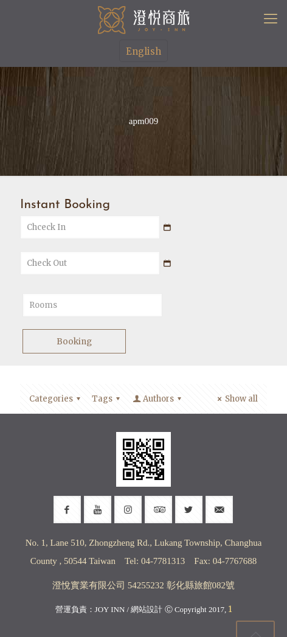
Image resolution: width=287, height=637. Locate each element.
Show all (236, 399)
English (143, 51)
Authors (157, 399)
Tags (107, 399)
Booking (74, 341)
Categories (56, 399)
